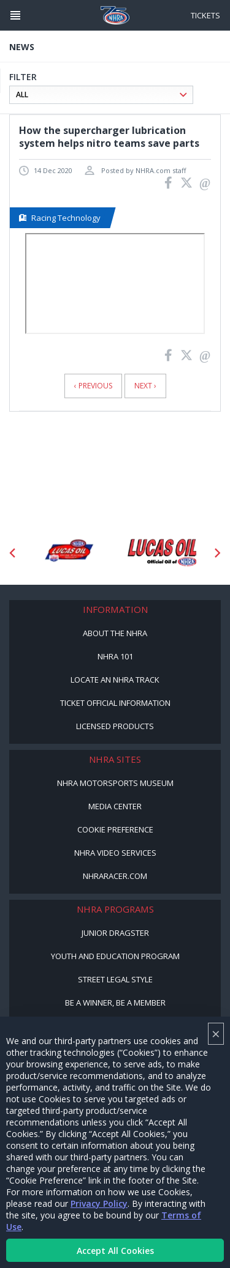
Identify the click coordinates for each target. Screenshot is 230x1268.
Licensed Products (115, 726)
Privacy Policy (99, 1203)
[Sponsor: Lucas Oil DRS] (68, 553)
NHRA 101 (115, 656)
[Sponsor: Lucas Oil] (162, 553)
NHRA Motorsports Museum (115, 782)
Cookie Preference (115, 829)
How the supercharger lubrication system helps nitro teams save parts (109, 137)
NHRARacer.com (115, 875)
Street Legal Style (115, 979)
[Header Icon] (15, 15)
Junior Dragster (115, 932)
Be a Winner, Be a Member (115, 1002)
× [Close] (216, 1033)
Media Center (115, 806)
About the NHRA (115, 633)
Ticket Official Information (115, 702)
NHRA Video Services (115, 852)
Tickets (205, 15)
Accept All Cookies (115, 1250)
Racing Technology (60, 217)
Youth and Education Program (115, 956)
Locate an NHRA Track (115, 679)
